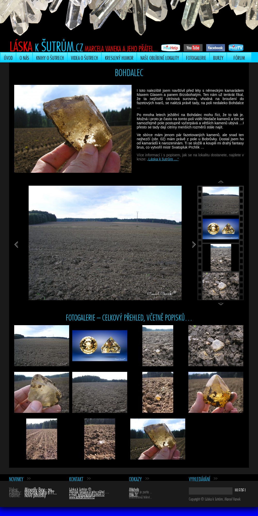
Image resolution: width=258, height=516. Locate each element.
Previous (221, 183)
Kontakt (76, 478)
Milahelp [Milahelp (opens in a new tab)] (134, 488)
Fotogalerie (196, 57)
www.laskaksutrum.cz (82, 496)
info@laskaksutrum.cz (91, 494)
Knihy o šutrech (50, 57)
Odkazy (135, 478)
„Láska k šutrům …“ (163, 159)
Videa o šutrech (84, 57)
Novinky (16, 478)
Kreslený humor (119, 57)
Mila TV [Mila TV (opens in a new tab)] (133, 494)
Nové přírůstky (35, 494)
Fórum (239, 57)
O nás (24, 57)
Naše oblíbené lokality (159, 57)
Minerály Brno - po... (40, 488)
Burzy (218, 57)
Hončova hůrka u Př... (41, 491)
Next (221, 304)
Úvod (8, 57)
